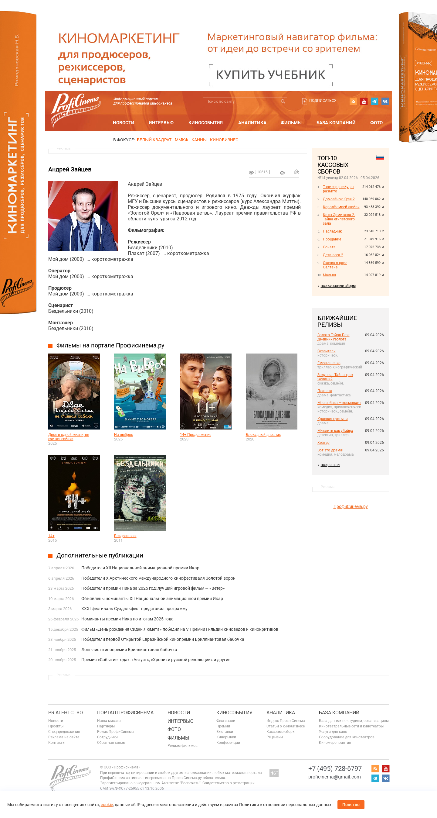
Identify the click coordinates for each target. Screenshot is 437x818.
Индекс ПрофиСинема (285, 721)
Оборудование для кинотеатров (346, 737)
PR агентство (65, 713)
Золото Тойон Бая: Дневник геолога (333, 337)
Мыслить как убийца (335, 431)
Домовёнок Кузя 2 (339, 199)
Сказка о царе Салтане (335, 265)
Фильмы (291, 123)
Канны (199, 139)
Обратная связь (111, 742)
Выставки (224, 732)
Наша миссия (109, 721)
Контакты (56, 742)
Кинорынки (226, 737)
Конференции (228, 742)
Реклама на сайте (63, 737)
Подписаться (323, 100)
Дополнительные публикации (99, 555)
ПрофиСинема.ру (351, 506)
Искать (283, 101)
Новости (123, 123)
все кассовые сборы (338, 286)
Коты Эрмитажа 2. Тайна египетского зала (339, 219)
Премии (223, 726)
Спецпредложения (64, 732)
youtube (364, 101)
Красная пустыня (332, 419)
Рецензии (274, 737)
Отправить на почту (296, 171)
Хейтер (323, 442)
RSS (353, 101)
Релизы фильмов (183, 746)
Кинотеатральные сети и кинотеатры (351, 726)
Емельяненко (328, 363)
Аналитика (252, 123)
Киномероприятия (335, 742)
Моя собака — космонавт (339, 403)
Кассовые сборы (280, 732)
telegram (374, 101)
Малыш (329, 275)
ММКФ (181, 139)
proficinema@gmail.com (334, 777)
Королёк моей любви (341, 207)
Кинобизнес (224, 139)
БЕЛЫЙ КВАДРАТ (154, 139)
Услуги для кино (333, 732)
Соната (329, 247)
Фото (376, 123)
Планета (324, 391)
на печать (282, 172)
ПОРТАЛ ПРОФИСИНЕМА (125, 713)
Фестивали (225, 721)
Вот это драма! (330, 450)
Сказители (326, 351)
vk (385, 101)
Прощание (332, 239)
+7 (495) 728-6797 (335, 768)
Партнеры (106, 726)
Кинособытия (205, 123)
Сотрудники (107, 737)
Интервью (161, 123)
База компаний (336, 123)
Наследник (332, 231)
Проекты (55, 726)
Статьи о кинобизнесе (285, 726)
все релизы (330, 465)
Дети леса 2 (333, 255)
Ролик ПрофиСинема (115, 732)
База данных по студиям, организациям (354, 721)
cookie (107, 804)
